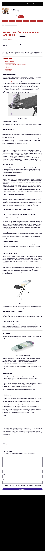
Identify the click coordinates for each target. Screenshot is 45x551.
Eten (19, 21)
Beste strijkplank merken (10, 63)
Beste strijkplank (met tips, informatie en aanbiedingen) (20, 33)
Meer (40, 21)
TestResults (14, 10)
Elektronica (5, 21)
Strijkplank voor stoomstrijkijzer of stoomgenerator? (15, 64)
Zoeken (21, 16)
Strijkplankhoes (8, 70)
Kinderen (33, 21)
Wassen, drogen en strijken (11, 24)
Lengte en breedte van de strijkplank (12, 66)
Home (3, 24)
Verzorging (26, 21)
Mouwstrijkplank (8, 69)
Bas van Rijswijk (5, 444)
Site (3, 479)
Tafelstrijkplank (8, 67)
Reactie (4, 456)
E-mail (3, 474)
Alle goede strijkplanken (10, 81)
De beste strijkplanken (9, 61)
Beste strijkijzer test (9, 419)
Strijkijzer (10, 39)
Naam (3, 469)
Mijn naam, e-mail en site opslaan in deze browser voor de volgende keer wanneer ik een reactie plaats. (22, 486)
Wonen (12, 21)
